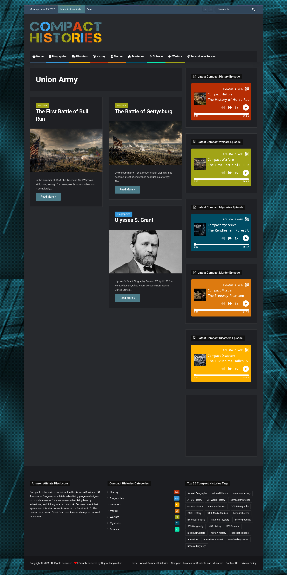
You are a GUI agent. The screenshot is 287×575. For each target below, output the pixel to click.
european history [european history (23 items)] (217, 506)
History (99, 56)
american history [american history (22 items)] (241, 493)
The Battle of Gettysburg (143, 111)
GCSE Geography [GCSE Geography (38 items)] (239, 506)
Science (156, 56)
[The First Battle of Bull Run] (66, 150)
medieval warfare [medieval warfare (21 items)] (196, 533)
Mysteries (136, 56)
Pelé (89, 9)
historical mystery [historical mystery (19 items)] (220, 519)
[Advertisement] (182, 26)
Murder (117, 56)
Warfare (175, 56)
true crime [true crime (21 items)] (192, 539)
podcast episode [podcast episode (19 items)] (239, 533)
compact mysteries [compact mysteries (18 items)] (240, 500)
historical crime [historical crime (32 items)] (241, 513)
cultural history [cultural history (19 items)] (195, 506)
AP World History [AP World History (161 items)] (216, 500)
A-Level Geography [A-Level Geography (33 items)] (197, 493)
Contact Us (232, 563)
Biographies (58, 56)
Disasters (80, 56)
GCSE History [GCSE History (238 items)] (194, 513)
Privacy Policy (248, 563)
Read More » (48, 196)
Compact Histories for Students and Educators (197, 563)
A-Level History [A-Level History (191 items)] (220, 493)
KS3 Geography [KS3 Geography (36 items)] (195, 526)
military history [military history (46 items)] (218, 533)
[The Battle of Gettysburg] (145, 143)
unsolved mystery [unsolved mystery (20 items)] (196, 546)
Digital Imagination (111, 563)
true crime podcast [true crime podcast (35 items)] (213, 539)
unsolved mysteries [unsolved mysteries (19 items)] (238, 539)
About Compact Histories (154, 563)
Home (38, 56)
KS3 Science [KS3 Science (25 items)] (232, 526)
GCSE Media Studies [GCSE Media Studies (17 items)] (217, 513)
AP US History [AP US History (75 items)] (194, 500)
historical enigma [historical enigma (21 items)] (196, 519)
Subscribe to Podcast (201, 56)
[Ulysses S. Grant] (145, 251)
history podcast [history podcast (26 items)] (242, 519)
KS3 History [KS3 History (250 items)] (215, 526)
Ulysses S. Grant (134, 220)
